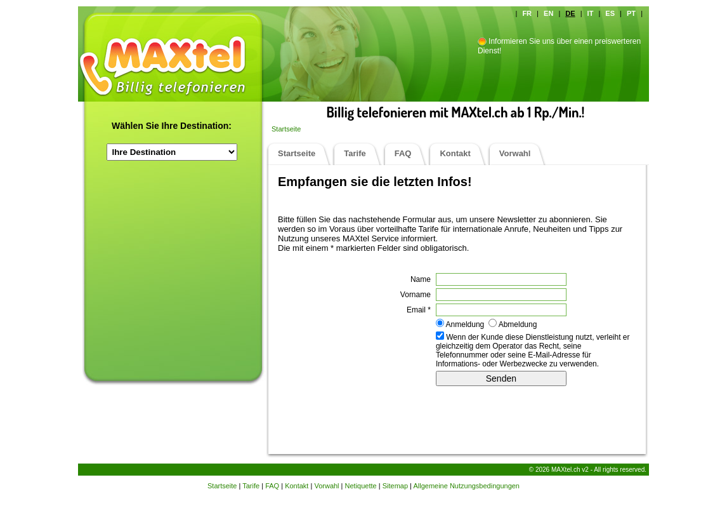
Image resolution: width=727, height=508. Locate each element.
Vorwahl (515, 153)
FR (527, 13)
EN (548, 13)
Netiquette (361, 486)
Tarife (354, 153)
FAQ (403, 153)
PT (631, 13)
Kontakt (455, 153)
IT (590, 13)
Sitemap (395, 486)
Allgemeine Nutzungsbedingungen (466, 486)
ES (610, 13)
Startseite (286, 129)
